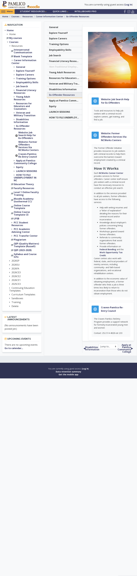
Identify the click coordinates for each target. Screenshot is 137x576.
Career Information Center (49, 16)
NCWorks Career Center (111, 173)
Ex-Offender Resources (77, 16)
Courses (15, 16)
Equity (52, 105)
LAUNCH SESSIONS (59, 110)
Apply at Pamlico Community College (65, 99)
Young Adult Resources (62, 71)
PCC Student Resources (20, 224)
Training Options (59, 44)
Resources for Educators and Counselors (65, 77)
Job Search (55, 55)
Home (5, 16)
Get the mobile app (68, 374)
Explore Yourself (58, 32)
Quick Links (59, 11)
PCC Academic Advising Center (21, 231)
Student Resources (32, 11)
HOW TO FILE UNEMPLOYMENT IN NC (65, 116)
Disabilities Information (63, 88)
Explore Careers (58, 38)
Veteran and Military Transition (65, 82)
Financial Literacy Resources (65, 60)
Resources (27, 16)
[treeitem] (22, 168)
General (53, 27)
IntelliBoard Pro (85, 11)
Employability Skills (60, 49)
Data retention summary (68, 371)
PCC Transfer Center (26, 235)
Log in (128, 4)
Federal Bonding (108, 249)
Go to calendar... (14, 348)
